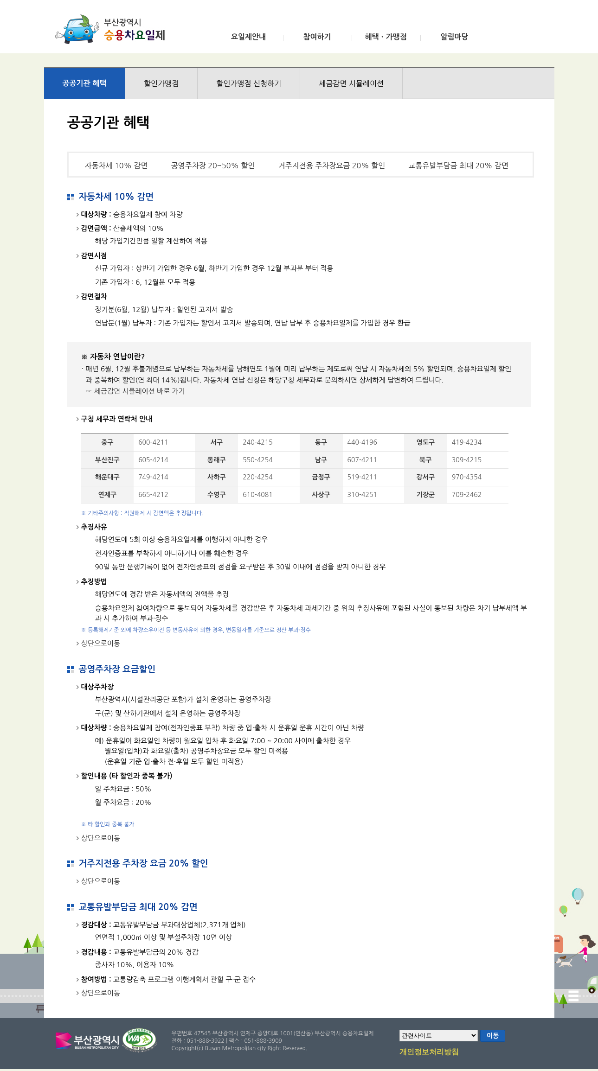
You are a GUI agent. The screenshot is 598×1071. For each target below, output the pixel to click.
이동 (493, 1036)
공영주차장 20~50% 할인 (213, 165)
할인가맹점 (161, 83)
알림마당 (454, 36)
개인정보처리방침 (429, 1052)
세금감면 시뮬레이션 (351, 83)
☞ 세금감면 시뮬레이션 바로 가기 (135, 391)
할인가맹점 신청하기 (248, 83)
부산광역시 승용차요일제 (113, 29)
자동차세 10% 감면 (116, 165)
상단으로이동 (101, 643)
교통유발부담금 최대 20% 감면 (458, 165)
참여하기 (317, 36)
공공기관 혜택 (85, 83)
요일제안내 (248, 36)
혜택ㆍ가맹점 (385, 36)
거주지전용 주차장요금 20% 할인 (331, 165)
